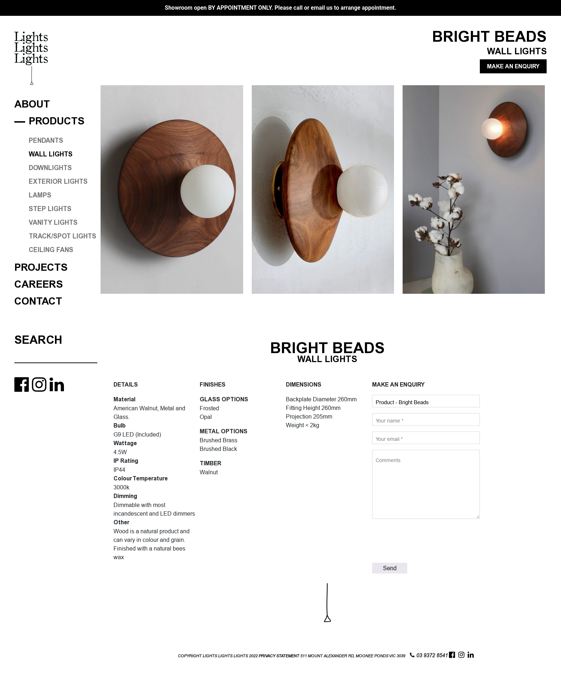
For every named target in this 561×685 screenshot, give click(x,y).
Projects (41, 267)
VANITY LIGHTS (53, 223)
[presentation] (426, 541)
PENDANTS (46, 141)
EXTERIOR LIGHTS (58, 182)
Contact (38, 301)
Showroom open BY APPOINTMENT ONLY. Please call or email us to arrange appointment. (280, 7)
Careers (38, 284)
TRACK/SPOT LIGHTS (62, 236)
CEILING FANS (51, 250)
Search (38, 340)
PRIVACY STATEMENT (279, 656)
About (32, 104)
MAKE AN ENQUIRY (513, 66)
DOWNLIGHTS (50, 168)
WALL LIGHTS (51, 154)
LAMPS (40, 195)
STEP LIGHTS (50, 209)
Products (56, 121)
